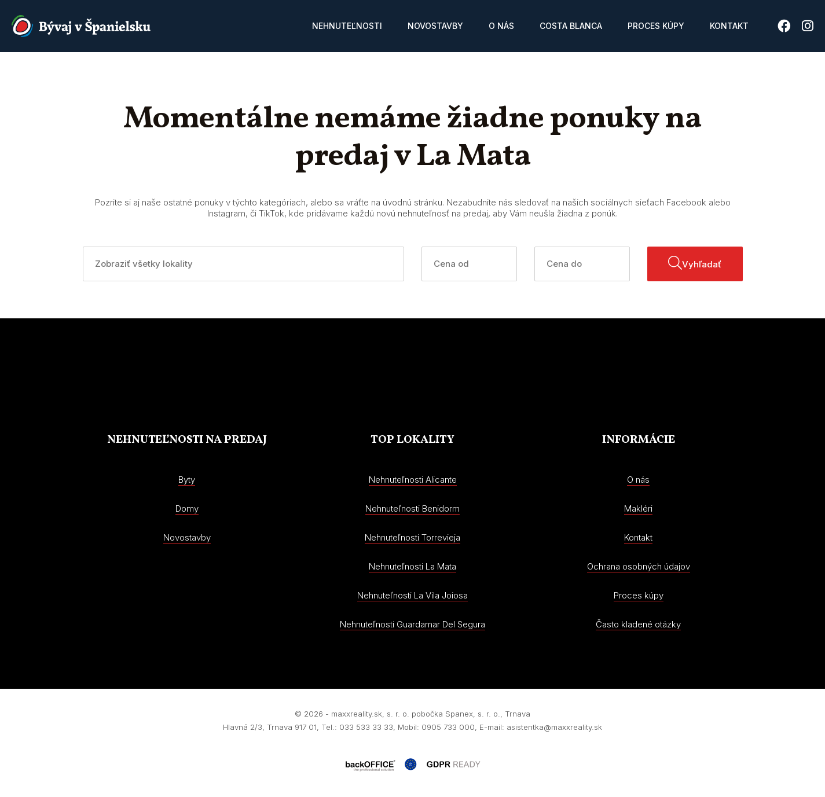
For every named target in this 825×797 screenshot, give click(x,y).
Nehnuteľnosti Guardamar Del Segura (412, 624)
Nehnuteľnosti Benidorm (412, 508)
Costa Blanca (571, 26)
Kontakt (729, 26)
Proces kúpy (656, 26)
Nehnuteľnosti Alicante (413, 479)
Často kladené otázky (638, 624)
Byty (186, 479)
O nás (501, 26)
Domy (187, 508)
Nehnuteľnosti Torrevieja (412, 537)
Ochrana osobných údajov (638, 566)
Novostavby (435, 26)
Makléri (638, 508)
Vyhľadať (694, 263)
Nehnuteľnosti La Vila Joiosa (412, 595)
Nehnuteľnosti (347, 26)
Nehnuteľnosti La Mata (412, 566)
